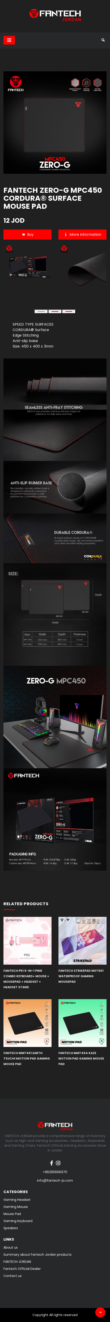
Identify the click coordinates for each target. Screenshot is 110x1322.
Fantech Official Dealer (22, 1268)
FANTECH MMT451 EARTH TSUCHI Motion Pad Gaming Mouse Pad (26, 1058)
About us (10, 1247)
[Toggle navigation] (9, 40)
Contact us (12, 1276)
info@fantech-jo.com (55, 1180)
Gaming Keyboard (17, 1221)
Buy (28, 234)
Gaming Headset (17, 1199)
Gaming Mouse (15, 1206)
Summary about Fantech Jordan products (37, 1254)
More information (82, 234)
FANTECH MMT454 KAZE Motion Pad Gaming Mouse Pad (81, 1058)
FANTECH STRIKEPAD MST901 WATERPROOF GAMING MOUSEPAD (81, 976)
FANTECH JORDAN (17, 1261)
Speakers (10, 1228)
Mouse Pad (12, 1214)
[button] (41, 311)
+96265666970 (55, 1172)
